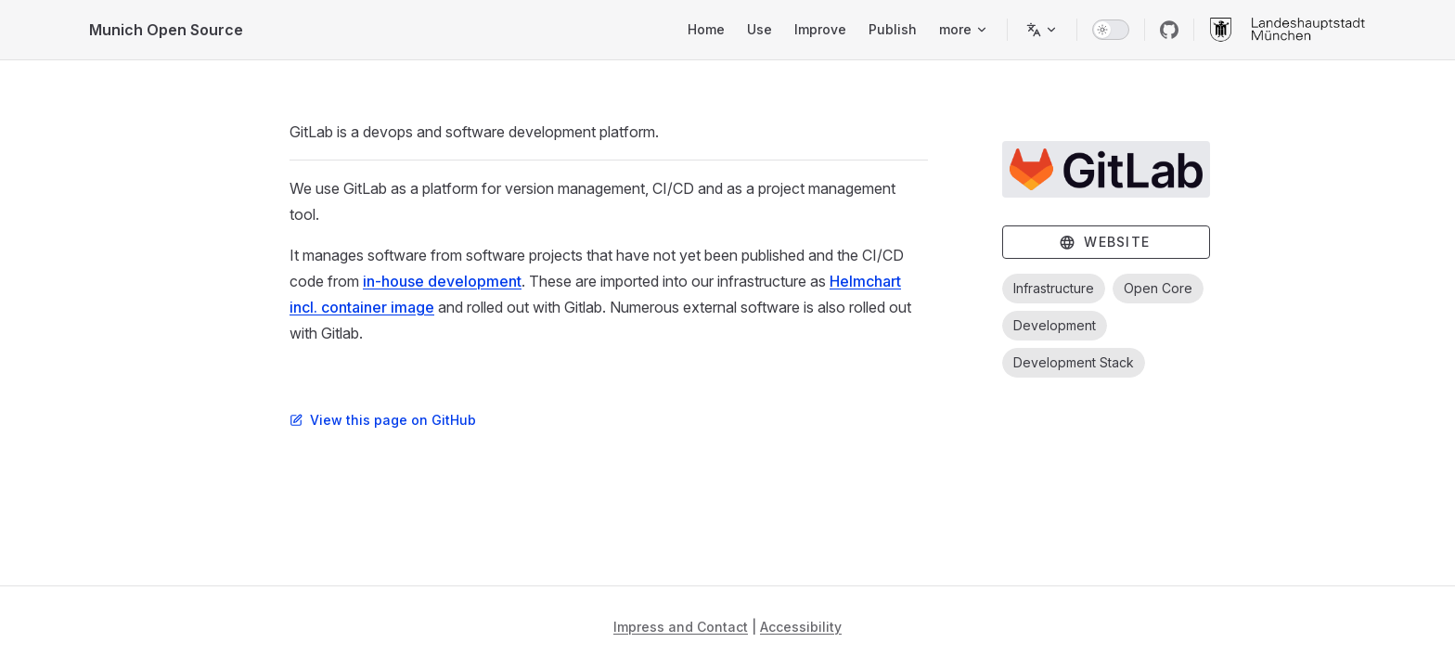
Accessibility (801, 627)
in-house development (442, 281)
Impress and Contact (680, 627)
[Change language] (1042, 29)
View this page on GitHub (383, 420)
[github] (1169, 29)
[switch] (1110, 29)
